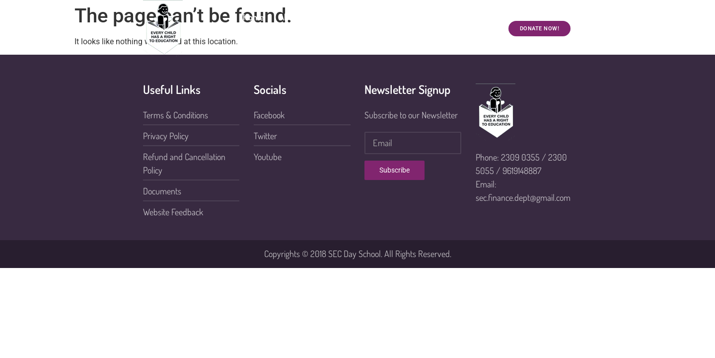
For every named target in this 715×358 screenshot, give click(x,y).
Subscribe (394, 170)
